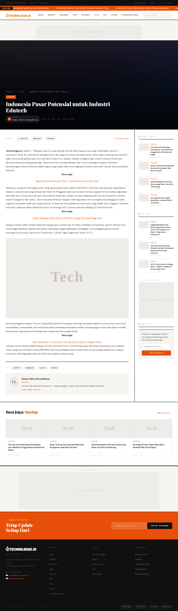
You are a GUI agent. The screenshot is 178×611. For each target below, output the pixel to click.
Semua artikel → (164, 413)
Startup (21, 92)
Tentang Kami (140, 3)
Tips (105, 15)
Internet (86, 15)
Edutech (42, 368)
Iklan (161, 3)
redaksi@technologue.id (18, 575)
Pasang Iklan (140, 569)
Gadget (52, 15)
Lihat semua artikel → (32, 390)
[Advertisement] (89, 69)
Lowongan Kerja (130, 15)
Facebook (51, 138)
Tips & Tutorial (98, 564)
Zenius (54, 368)
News (41, 15)
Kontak (169, 3)
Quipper (16, 368)
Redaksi (152, 3)
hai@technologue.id (16, 578)
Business (64, 15)
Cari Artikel (97, 574)
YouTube (153, 607)
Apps (75, 15)
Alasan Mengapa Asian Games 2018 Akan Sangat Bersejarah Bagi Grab (67, 218)
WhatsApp (37, 138)
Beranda (9, 92)
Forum (114, 15)
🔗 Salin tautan (121, 138)
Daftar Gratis (156, 353)
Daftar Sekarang (160, 526)
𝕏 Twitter (22, 138)
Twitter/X (140, 607)
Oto (96, 15)
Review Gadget (99, 554)
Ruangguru (29, 368)
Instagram (126, 607)
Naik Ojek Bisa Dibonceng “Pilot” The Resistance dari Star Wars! (67, 181)
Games (95, 559)
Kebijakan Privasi (142, 574)
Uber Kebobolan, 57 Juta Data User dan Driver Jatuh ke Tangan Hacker (67, 342)
